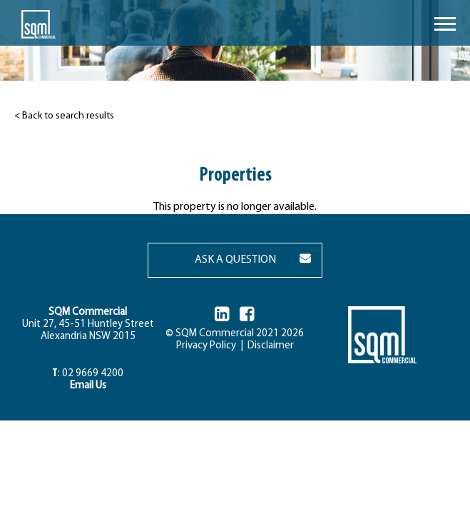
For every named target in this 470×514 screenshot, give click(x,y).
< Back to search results (64, 116)
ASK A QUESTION (235, 260)
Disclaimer (268, 346)
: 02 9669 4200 (87, 373)
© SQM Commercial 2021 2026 (234, 333)
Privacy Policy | (209, 346)
